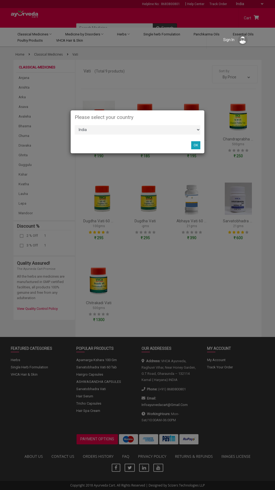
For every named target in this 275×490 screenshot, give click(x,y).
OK (196, 145)
